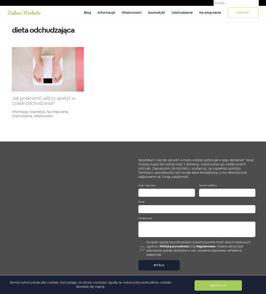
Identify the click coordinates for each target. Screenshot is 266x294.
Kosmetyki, (38, 112)
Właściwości (132, 12)
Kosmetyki (156, 12)
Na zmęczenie (210, 12)
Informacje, (21, 112)
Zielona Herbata (24, 13)
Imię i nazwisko (146, 185)
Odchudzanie (182, 12)
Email (141, 201)
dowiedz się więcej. (90, 286)
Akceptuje (218, 285)
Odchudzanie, (23, 116)
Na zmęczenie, (58, 112)
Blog (87, 12)
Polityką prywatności (175, 246)
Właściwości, (43, 116)
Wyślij (159, 265)
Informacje (106, 12)
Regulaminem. (206, 246)
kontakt (243, 12)
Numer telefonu (208, 185)
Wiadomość (145, 218)
